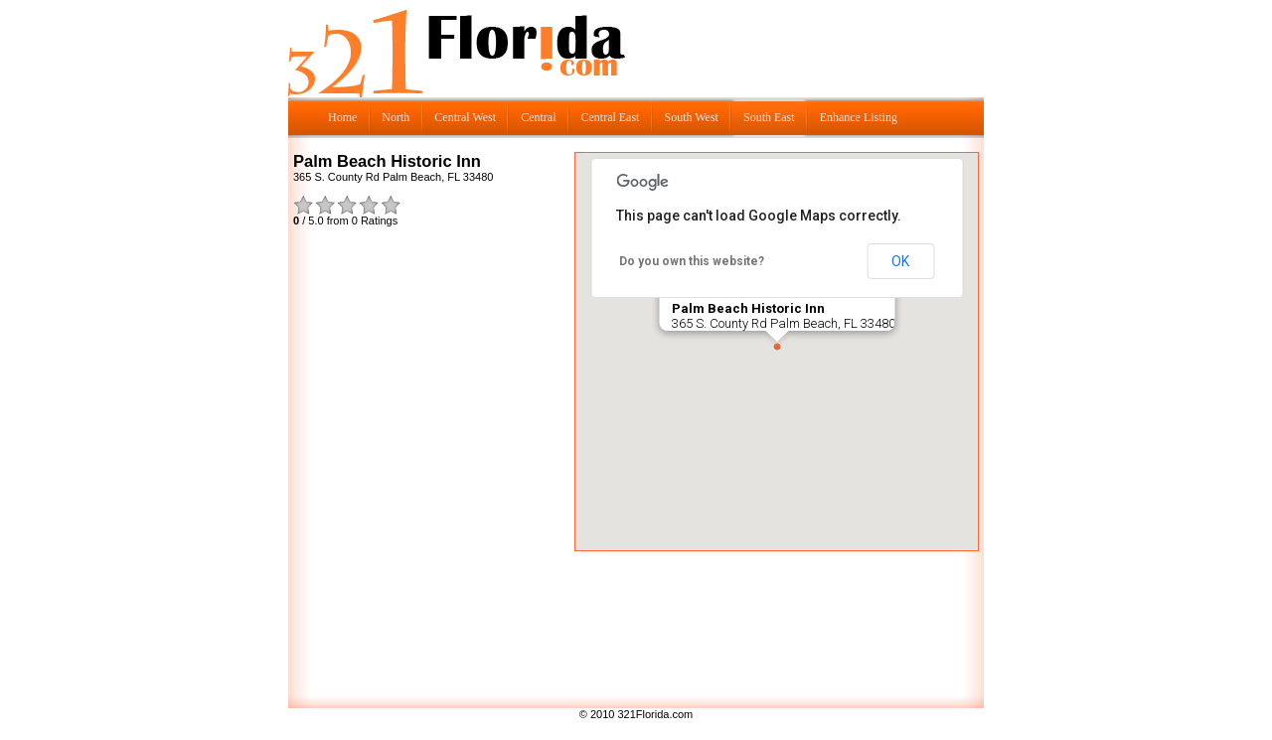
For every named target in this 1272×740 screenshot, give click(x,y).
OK (900, 261)
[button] (777, 347)
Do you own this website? (691, 261)
